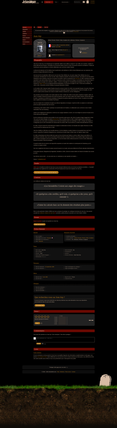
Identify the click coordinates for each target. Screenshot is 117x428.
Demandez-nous (40, 305)
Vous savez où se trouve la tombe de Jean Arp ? (46, 172)
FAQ (58, 371)
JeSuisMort (29, 2)
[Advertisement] (58, 15)
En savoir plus (76, 31)
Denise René (56, 119)
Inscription (93, 1)
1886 (67, 45)
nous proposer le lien (42, 356)
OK (64, 32)
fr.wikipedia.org (41, 159)
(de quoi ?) (65, 49)
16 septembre (62, 45)
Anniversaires (65, 2)
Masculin (41, 241)
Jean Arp (46, 27)
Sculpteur (91, 237)
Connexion (92, 2)
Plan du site (68, 371)
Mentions (62, 371)
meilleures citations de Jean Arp (47, 213)
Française (49, 237)
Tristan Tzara (42, 83)
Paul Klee (77, 78)
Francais (54, 45)
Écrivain (79, 237)
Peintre (83, 237)
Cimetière (48, 2)
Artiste (75, 237)
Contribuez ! (84, 52)
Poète (87, 237)
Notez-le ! (40, 55)
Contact (73, 371)
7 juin (56, 46)
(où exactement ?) (60, 54)
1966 (59, 46)
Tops (56, 2)
